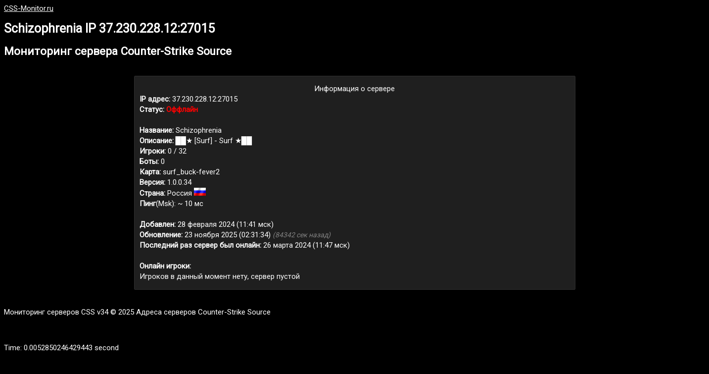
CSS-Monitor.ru (28, 8)
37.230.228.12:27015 (204, 99)
